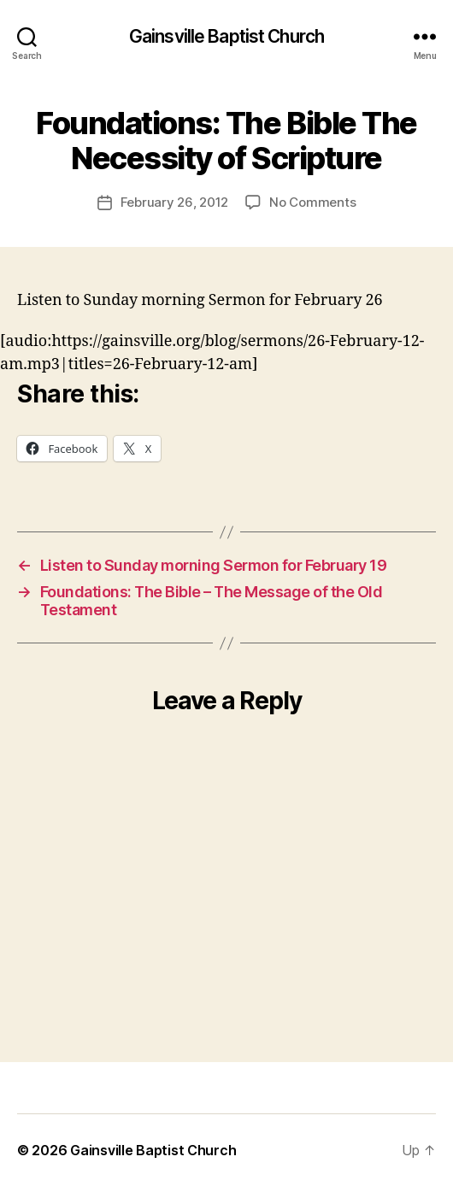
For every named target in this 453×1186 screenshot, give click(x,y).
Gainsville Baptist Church (226, 36)
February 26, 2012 (175, 202)
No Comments (312, 202)
